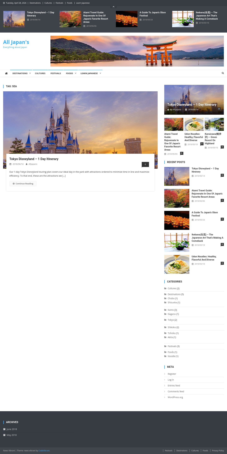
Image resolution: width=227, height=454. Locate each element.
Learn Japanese (83, 3)
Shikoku (172, 327)
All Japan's (16, 42)
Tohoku (171, 333)
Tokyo (171, 319)
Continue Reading (23, 183)
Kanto (171, 309)
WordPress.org (175, 397)
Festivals (59, 3)
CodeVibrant (43, 450)
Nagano (172, 313)
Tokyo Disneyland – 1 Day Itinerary (40, 14)
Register (172, 373)
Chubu (171, 298)
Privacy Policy (218, 450)
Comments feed (176, 391)
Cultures (48, 3)
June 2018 (12, 429)
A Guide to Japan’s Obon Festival (153, 14)
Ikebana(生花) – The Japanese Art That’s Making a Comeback (207, 15)
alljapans (33, 164)
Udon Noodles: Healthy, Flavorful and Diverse (194, 137)
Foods (69, 3)
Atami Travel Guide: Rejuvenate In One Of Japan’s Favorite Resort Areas (95, 17)
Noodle (171, 356)
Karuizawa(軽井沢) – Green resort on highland (213, 139)
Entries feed (174, 385)
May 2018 (12, 434)
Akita (170, 337)
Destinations (35, 3)
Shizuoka (172, 302)
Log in (171, 379)
